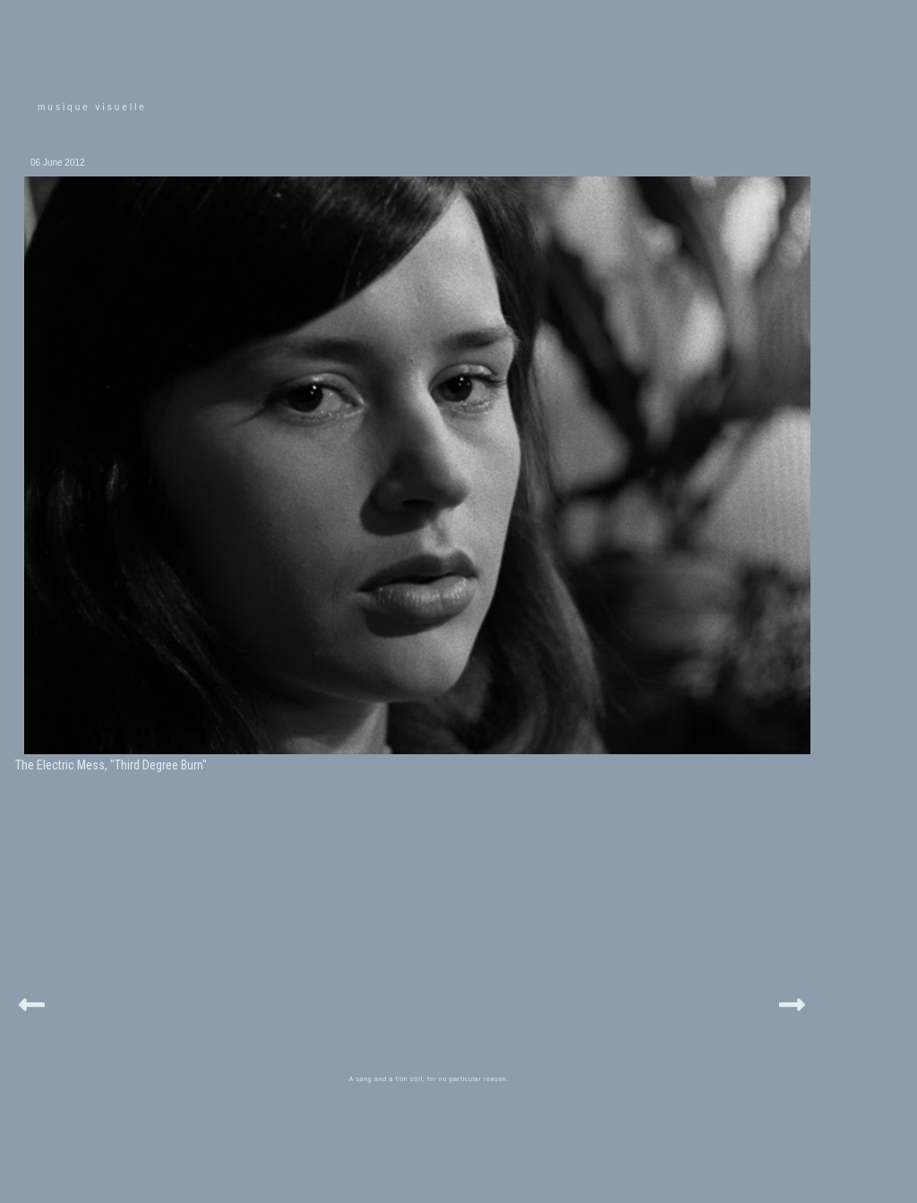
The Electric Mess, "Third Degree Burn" (111, 765)
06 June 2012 (57, 163)
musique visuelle (92, 107)
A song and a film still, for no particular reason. (429, 1079)
